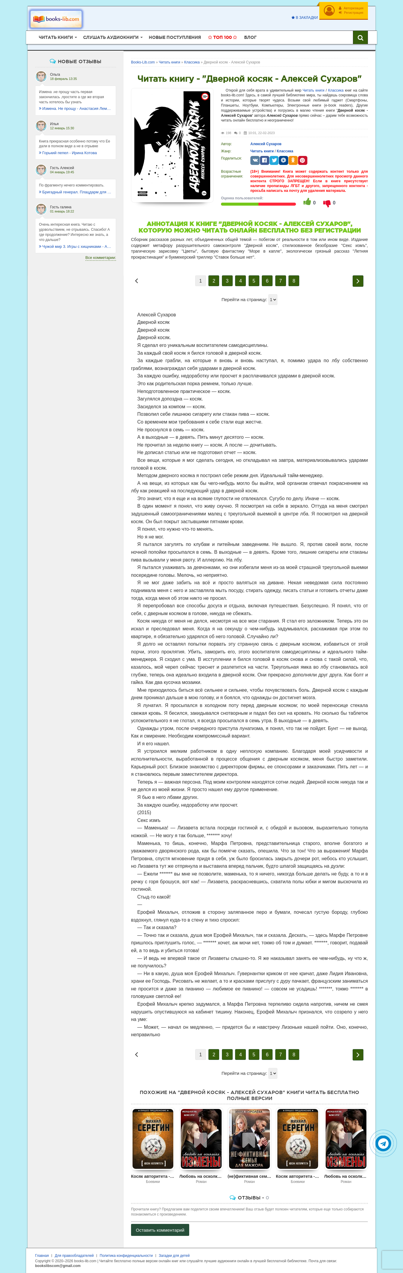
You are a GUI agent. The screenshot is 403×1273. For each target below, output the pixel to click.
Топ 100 (222, 37)
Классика (336, 90)
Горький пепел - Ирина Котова (68, 153)
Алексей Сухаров (266, 144)
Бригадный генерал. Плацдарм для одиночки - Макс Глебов (75, 192)
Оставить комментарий (160, 1230)
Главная (42, 1256)
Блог (250, 37)
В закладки (304, 18)
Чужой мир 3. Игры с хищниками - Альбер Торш (75, 246)
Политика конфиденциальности (126, 1256)
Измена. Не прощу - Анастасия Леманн (75, 108)
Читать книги (313, 90)
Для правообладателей (74, 1256)
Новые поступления (175, 37)
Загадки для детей (174, 1256)
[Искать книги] (360, 37)
